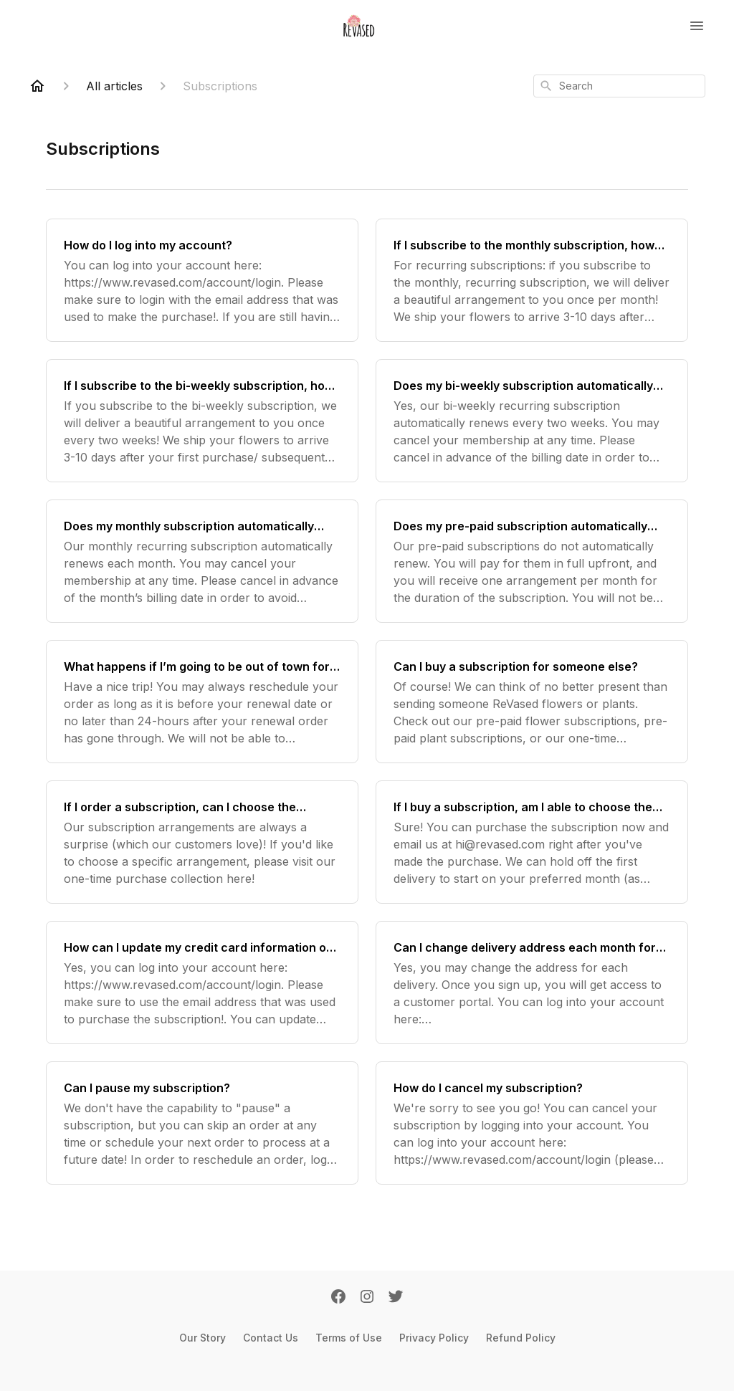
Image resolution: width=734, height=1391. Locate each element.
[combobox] (619, 86)
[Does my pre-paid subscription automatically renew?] (532, 561)
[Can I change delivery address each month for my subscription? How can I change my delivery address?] (532, 982)
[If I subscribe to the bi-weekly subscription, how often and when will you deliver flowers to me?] (202, 420)
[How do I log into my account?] (202, 280)
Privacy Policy (434, 1338)
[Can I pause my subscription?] (202, 1123)
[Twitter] (395, 1298)
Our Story (202, 1338)
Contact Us (270, 1338)
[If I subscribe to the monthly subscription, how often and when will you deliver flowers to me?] (532, 280)
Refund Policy (521, 1338)
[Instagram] (367, 1298)
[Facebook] (338, 1298)
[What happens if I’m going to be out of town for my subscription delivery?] (202, 701)
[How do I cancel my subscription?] (532, 1123)
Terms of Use (348, 1338)
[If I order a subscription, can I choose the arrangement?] (202, 842)
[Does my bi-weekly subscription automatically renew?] (532, 420)
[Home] (37, 86)
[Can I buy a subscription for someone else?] (532, 701)
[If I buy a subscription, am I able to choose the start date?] (532, 842)
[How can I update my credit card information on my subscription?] (202, 982)
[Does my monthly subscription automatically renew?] (202, 561)
